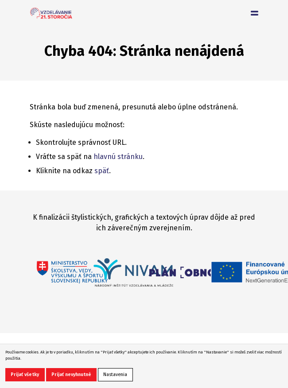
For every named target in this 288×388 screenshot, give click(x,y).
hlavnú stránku (118, 156)
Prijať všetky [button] (25, 374)
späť (101, 171)
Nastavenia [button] (115, 374)
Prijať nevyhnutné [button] (71, 374)
